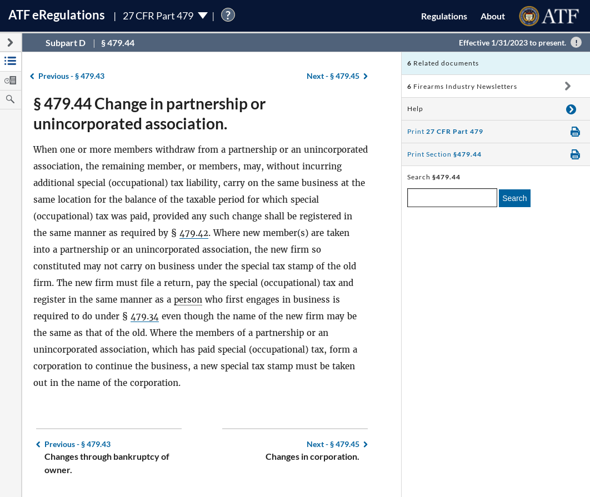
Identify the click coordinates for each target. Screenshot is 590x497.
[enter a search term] (452, 197)
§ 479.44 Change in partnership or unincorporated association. (149, 113)
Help (415, 108)
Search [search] (514, 198)
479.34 (145, 316)
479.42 (193, 233)
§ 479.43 (71, 76)
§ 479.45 (333, 76)
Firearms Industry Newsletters (462, 86)
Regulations (444, 16)
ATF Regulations (56, 14)
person (188, 299)
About (493, 16)
